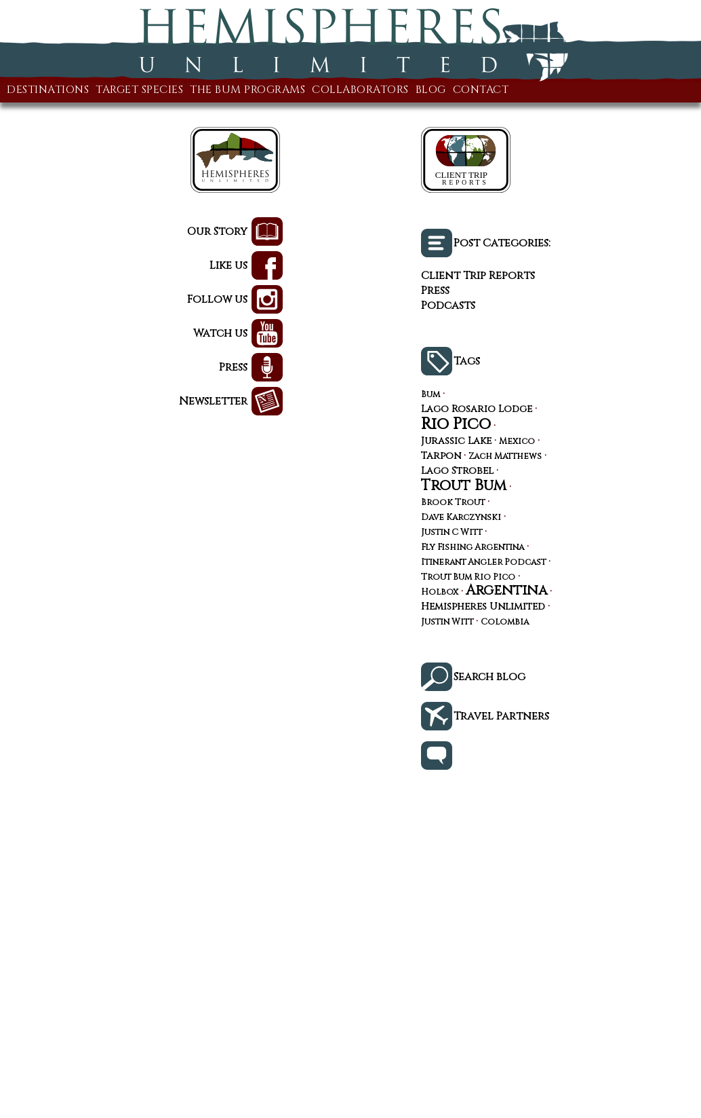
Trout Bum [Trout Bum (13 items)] (463, 485)
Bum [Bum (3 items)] (430, 395)
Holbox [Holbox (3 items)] (439, 593)
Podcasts (448, 305)
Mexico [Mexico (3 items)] (517, 442)
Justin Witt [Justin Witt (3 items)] (447, 622)
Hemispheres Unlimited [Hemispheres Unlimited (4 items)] (483, 607)
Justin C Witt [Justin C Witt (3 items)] (451, 533)
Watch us (220, 333)
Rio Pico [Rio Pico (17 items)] (456, 424)
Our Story (217, 231)
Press (233, 367)
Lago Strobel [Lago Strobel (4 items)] (457, 471)
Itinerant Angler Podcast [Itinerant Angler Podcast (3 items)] (483, 563)
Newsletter (213, 401)
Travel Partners (501, 716)
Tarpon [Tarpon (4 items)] (441, 456)
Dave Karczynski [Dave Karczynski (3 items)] (461, 518)
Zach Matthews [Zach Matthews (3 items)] (505, 457)
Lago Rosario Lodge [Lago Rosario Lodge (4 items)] (476, 409)
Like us (228, 265)
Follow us (217, 299)
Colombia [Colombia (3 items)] (505, 622)
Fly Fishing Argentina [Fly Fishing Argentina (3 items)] (472, 548)
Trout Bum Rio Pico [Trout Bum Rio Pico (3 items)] (468, 578)
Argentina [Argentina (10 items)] (506, 590)
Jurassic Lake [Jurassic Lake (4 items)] (456, 441)
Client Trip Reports (478, 275)
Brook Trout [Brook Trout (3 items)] (453, 503)
